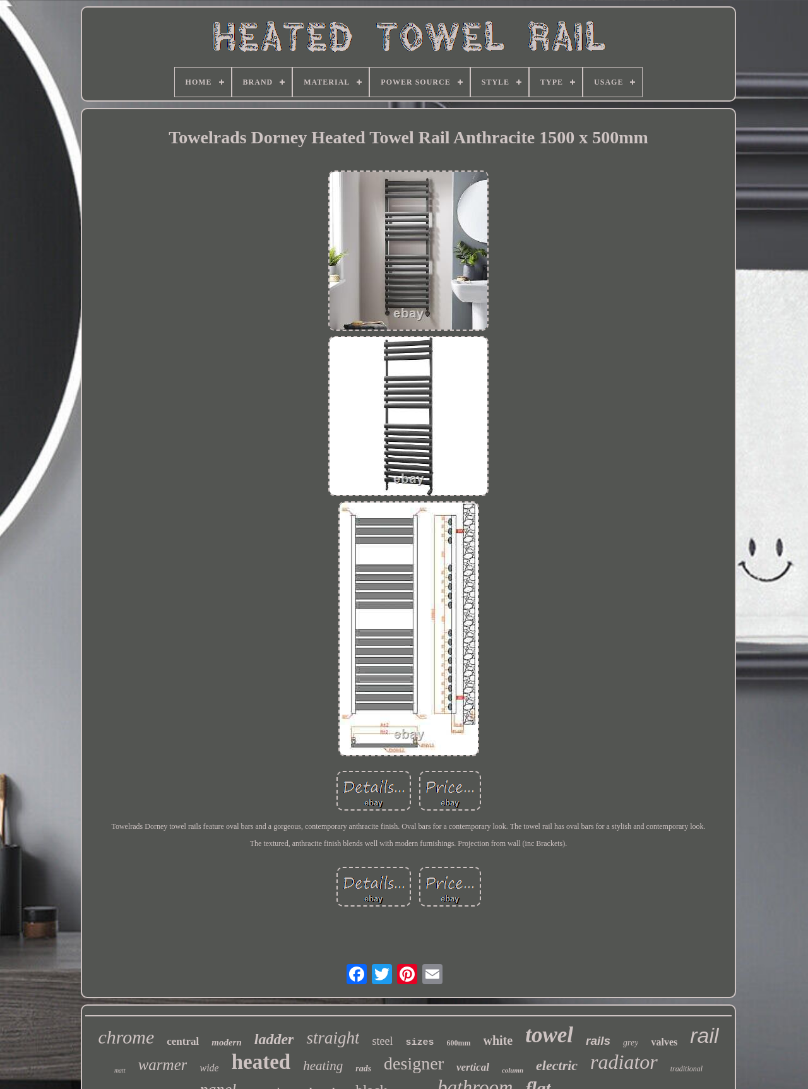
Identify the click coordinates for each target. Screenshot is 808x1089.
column (512, 1070)
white (498, 1040)
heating (323, 1065)
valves (664, 1042)
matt (120, 1070)
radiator (624, 1061)
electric (557, 1065)
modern (226, 1042)
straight (332, 1037)
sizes (419, 1042)
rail (704, 1035)
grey (630, 1042)
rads (363, 1068)
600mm (459, 1042)
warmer (162, 1064)
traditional (686, 1068)
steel (382, 1041)
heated (261, 1061)
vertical (472, 1067)
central (183, 1041)
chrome (126, 1037)
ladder (274, 1039)
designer (414, 1063)
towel (549, 1035)
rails (598, 1040)
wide (208, 1067)
